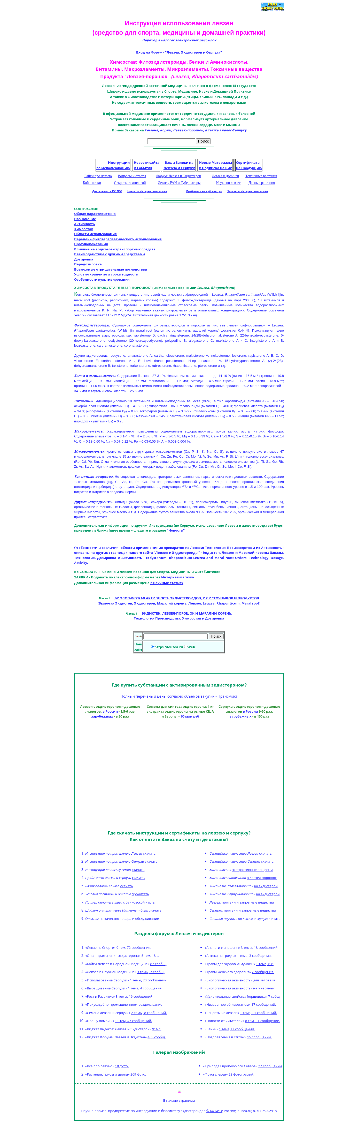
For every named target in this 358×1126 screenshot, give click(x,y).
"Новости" (176, 530)
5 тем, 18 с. (150, 955)
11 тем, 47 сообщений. (133, 1020)
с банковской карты (139, 902)
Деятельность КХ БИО (107, 191)
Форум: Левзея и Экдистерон (178, 176)
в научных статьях (166, 582)
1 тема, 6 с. (265, 963)
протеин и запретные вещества (248, 902)
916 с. (156, 1029)
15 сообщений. (259, 1037)
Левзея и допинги (225, 176)
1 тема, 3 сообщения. (254, 955)
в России (110, 711)
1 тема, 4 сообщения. (145, 988)
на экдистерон (265, 886)
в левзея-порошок (262, 877)
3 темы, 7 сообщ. (151, 972)
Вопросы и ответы (132, 176)
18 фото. (122, 1066)
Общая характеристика (95, 213)
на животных (264, 988)
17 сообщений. (263, 1004)
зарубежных (102, 716)
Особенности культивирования (102, 279)
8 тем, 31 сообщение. (262, 1020)
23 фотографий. (241, 1074)
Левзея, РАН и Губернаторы (179, 183)
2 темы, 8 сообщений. (149, 1012)
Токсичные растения (261, 176)
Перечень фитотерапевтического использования (118, 239)
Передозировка (88, 264)
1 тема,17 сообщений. (237, 1029)
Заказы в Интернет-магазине (247, 191)
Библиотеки (92, 183)
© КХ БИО (214, 1110)
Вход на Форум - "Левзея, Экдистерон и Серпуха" (179, 52)
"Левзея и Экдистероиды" (177, 552)
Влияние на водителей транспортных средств (114, 249)
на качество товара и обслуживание (129, 918)
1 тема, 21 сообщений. (258, 1012)
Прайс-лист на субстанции (204, 191)
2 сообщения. (263, 972)
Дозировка (83, 259)
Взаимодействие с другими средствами (109, 254)
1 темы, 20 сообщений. (148, 980)
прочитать (140, 894)
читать (275, 918)
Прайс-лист (227, 696)
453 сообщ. (156, 1037)
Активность (84, 223)
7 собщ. (274, 996)
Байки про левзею (98, 176)
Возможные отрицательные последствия (110, 269)
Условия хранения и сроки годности (106, 274)
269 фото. (138, 1074)
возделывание (150, 1004)
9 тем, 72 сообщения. (133, 947)
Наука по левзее (228, 183)
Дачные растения (261, 183)
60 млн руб (190, 716)
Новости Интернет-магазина (147, 191)
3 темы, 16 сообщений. (134, 996)
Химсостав (83, 229)
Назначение (85, 219)
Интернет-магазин (177, 577)
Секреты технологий (130, 183)
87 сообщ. (158, 963)
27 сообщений (270, 1066)
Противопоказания (91, 244)
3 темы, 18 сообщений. (259, 947)
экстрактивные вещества (252, 869)
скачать (149, 853)
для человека (264, 980)
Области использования (95, 234)
